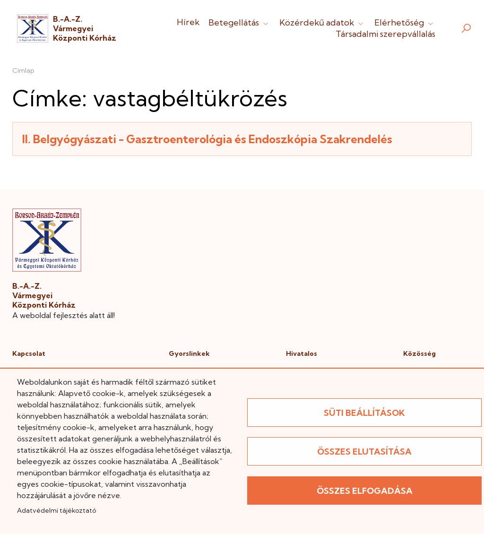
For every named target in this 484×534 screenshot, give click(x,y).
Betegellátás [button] (239, 22)
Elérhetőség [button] (404, 22)
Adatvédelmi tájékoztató (56, 510)
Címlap (23, 70)
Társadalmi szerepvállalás (385, 33)
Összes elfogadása (365, 490)
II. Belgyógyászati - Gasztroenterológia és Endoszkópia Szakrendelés (207, 139)
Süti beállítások (364, 412)
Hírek (188, 22)
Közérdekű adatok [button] (322, 22)
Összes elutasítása (364, 451)
